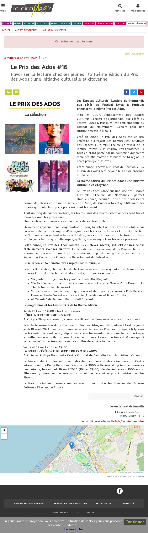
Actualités (7, 23)
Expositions (89, 23)
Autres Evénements (137, 23)
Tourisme (76, 23)
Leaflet (121, 472)
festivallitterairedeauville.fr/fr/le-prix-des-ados (112, 421)
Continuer (134, 521)
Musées (17, 23)
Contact (91, 512)
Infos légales (60, 512)
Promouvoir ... (105, 503)
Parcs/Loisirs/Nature (60, 23)
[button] (71, 445)
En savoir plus (73, 529)
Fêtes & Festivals (105, 23)
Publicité (128, 503)
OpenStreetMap (138, 472)
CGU (77, 512)
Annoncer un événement (29, 503)
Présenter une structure (70, 503)
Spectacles (120, 23)
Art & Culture (42, 23)
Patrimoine (29, 23)
